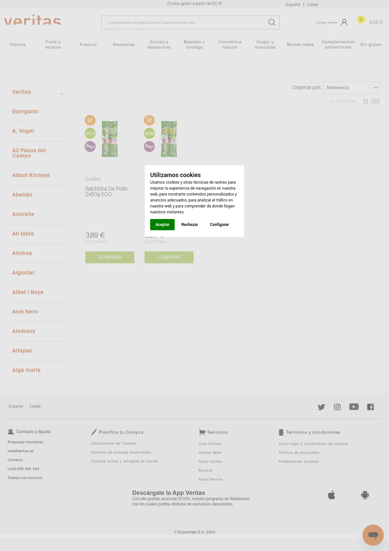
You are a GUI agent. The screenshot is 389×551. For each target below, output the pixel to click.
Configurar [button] (219, 224)
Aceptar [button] (162, 224)
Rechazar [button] (189, 224)
